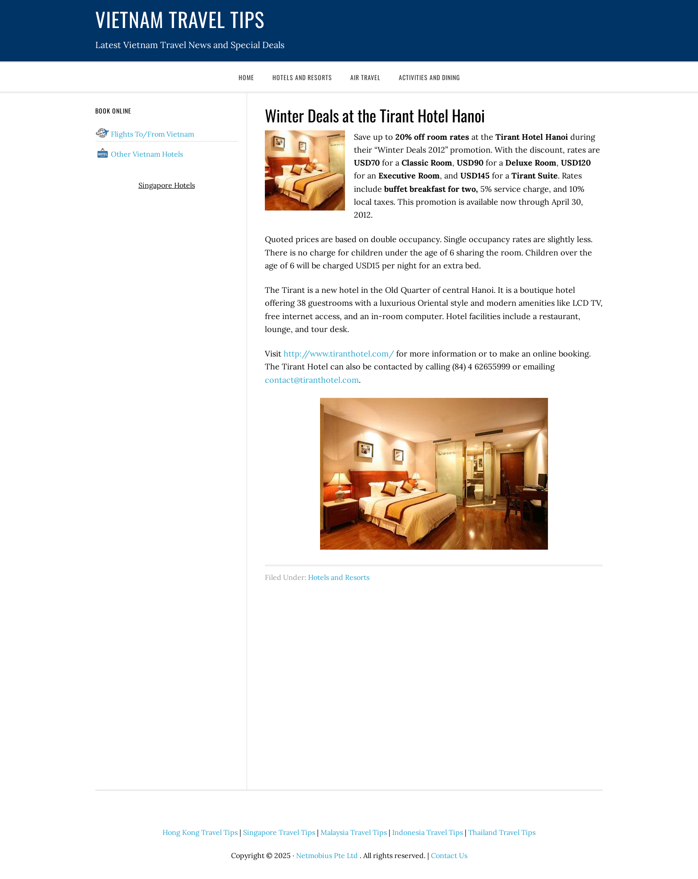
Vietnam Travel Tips (179, 19)
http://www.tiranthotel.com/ (339, 353)
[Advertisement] (434, 681)
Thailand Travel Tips (502, 832)
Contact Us (449, 855)
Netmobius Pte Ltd (327, 855)
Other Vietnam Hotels (147, 154)
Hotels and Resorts (338, 577)
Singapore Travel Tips (279, 832)
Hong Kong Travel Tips (200, 832)
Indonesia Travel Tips (427, 832)
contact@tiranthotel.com (312, 380)
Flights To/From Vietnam (152, 134)
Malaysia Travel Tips (354, 832)
